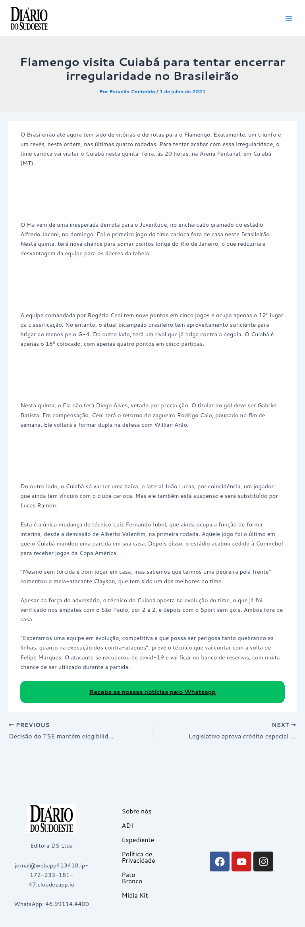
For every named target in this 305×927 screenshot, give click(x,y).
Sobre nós (136, 810)
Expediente (138, 839)
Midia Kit (135, 895)
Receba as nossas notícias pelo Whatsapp (152, 692)
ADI (127, 825)
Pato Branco (132, 877)
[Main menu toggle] (288, 18)
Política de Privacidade (138, 857)
